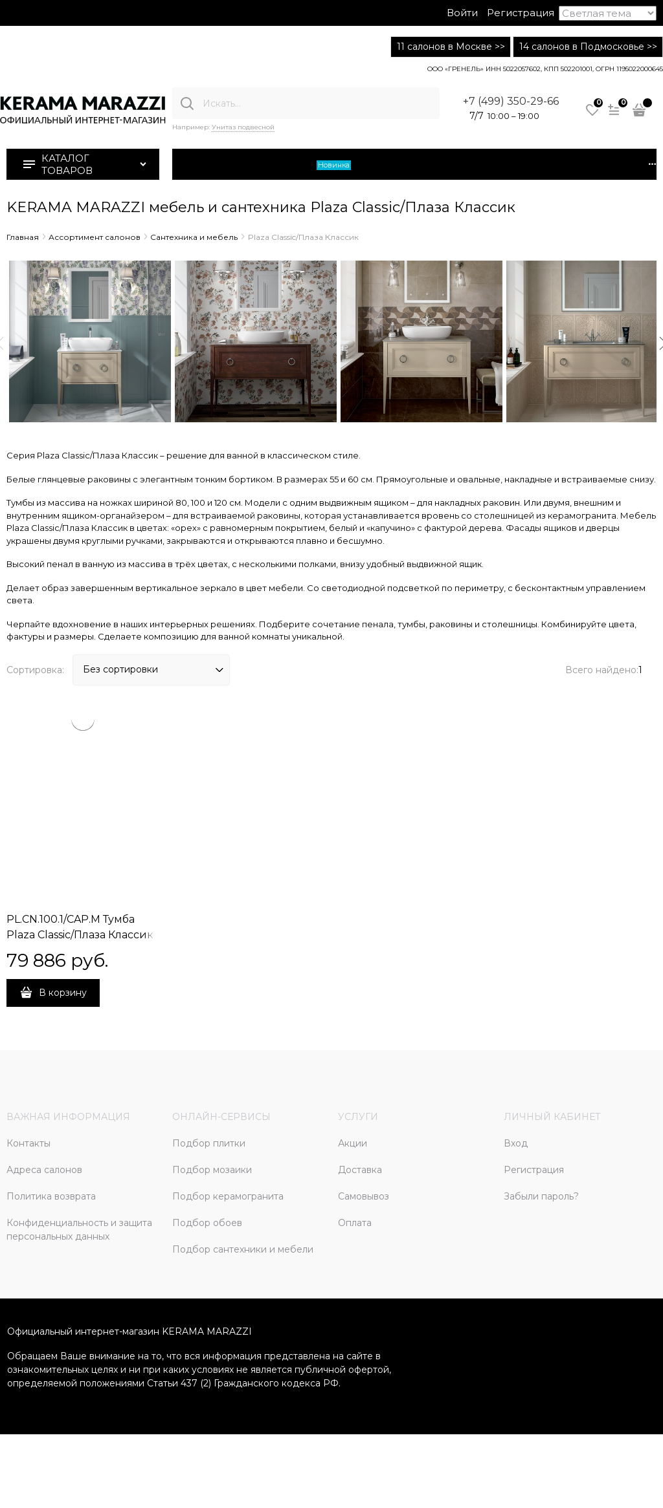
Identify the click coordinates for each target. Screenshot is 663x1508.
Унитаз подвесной (243, 127)
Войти (462, 12)
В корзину (63, 992)
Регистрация (520, 12)
